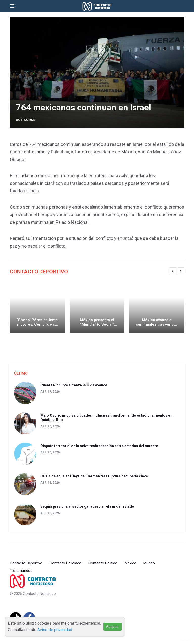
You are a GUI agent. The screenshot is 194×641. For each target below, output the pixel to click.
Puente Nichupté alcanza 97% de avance (73, 385)
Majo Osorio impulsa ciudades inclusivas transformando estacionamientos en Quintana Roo (106, 417)
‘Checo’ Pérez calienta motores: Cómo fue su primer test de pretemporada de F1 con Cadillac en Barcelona (37, 322)
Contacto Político (102, 563)
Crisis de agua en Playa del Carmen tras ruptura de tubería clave (94, 476)
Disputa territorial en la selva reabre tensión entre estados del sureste (99, 446)
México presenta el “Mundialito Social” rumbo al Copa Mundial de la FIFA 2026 (96, 322)
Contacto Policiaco (65, 563)
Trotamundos (21, 570)
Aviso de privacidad (54, 629)
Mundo (149, 563)
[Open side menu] (12, 5)
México (130, 563)
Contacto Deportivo (26, 563)
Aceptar (112, 626)
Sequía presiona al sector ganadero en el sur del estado (87, 506)
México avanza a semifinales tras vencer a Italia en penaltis (157, 322)
